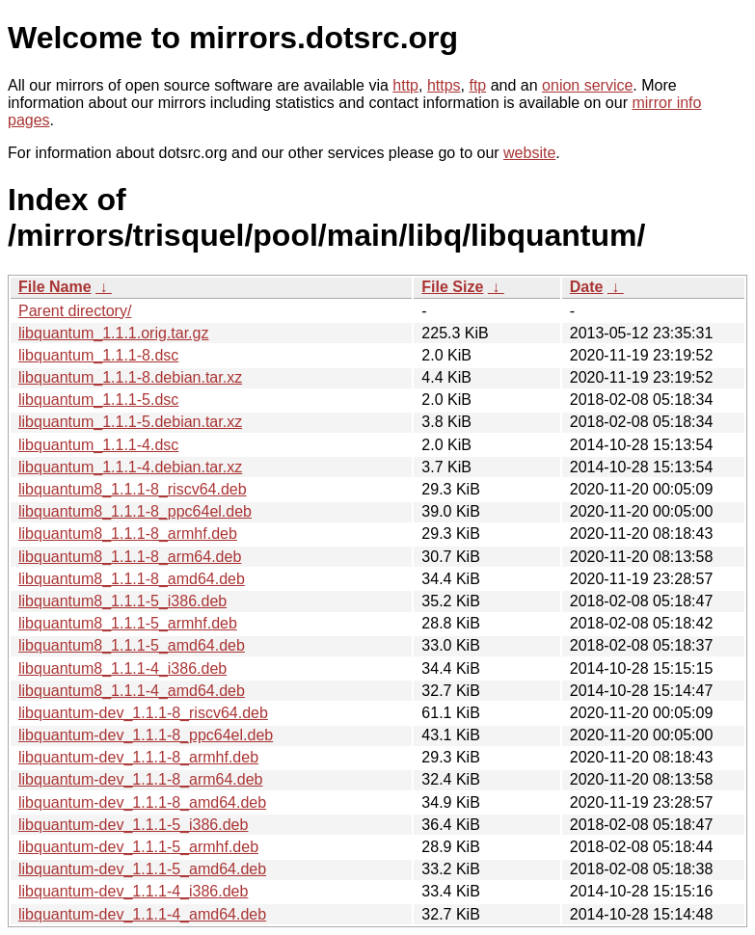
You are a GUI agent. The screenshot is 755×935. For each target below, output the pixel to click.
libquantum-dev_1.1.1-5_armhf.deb (138, 847)
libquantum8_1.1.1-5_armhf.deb (127, 623)
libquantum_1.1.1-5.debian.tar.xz (130, 422)
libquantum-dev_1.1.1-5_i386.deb (133, 824)
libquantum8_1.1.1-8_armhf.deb (127, 533)
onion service (587, 85)
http (405, 85)
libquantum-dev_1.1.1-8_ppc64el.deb (145, 735)
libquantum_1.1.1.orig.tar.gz (113, 333)
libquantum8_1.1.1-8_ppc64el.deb (135, 511)
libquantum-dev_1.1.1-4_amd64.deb (142, 914)
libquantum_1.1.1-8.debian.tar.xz (130, 377)
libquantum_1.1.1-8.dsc (98, 355)
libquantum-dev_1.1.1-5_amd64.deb (142, 869)
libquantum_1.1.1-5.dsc (98, 399)
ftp (477, 85)
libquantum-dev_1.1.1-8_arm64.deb (140, 779)
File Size (452, 287)
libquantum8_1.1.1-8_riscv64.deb (132, 489)
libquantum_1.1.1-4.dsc (98, 445)
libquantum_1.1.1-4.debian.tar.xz (130, 467)
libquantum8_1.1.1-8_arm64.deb (129, 556)
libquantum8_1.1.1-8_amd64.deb (131, 579)
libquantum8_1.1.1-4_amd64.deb (131, 690)
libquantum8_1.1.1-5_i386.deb (122, 601)
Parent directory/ (74, 311)
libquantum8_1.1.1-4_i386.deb (122, 668)
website (529, 153)
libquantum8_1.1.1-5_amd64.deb (131, 645)
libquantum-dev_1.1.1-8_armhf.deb (138, 757)
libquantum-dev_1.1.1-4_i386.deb (133, 891)
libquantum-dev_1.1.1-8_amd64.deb (142, 802)
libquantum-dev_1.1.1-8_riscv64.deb (143, 713)
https (444, 85)
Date (587, 287)
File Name (55, 287)
